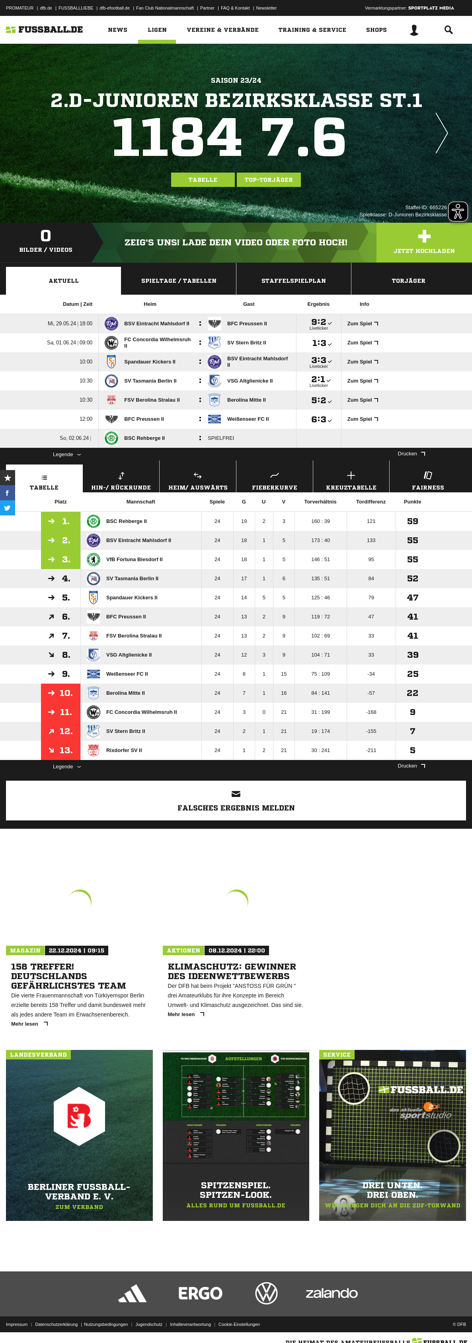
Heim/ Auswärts (198, 479)
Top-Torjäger (269, 180)
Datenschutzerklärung (56, 1324)
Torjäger (408, 281)
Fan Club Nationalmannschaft (165, 8)
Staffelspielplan (293, 281)
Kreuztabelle (351, 479)
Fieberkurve (274, 479)
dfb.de (46, 8)
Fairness (428, 479)
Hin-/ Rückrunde (121, 479)
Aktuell (64, 281)
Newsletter (266, 8)
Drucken (411, 454)
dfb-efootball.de (114, 8)
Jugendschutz (148, 1324)
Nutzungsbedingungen (106, 1324)
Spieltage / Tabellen (178, 281)
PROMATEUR (19, 8)
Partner (207, 8)
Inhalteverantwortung (190, 1324)
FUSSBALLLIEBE (76, 8)
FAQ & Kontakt (235, 8)
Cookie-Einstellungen (239, 1324)
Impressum (16, 1324)
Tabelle (203, 180)
